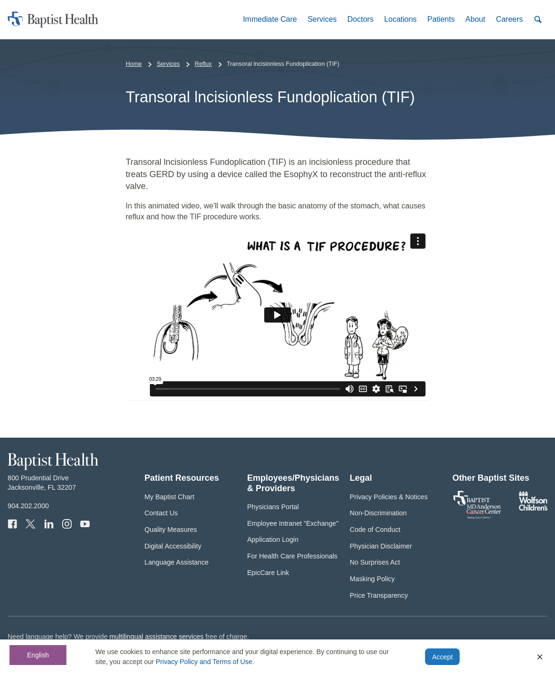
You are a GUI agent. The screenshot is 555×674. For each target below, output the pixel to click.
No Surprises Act (375, 562)
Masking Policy (372, 579)
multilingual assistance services (157, 636)
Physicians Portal (273, 507)
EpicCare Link (268, 572)
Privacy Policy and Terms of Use (204, 661)
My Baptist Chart (169, 497)
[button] (270, 19)
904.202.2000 (28, 506)
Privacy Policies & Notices (388, 497)
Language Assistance (177, 562)
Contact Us (161, 513)
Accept (442, 657)
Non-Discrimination (378, 513)
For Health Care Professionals (292, 556)
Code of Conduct (375, 529)
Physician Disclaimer (381, 546)
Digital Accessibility (173, 546)
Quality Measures (171, 529)
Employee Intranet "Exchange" (293, 523)
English (38, 655)
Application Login (272, 539)
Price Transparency (379, 595)
